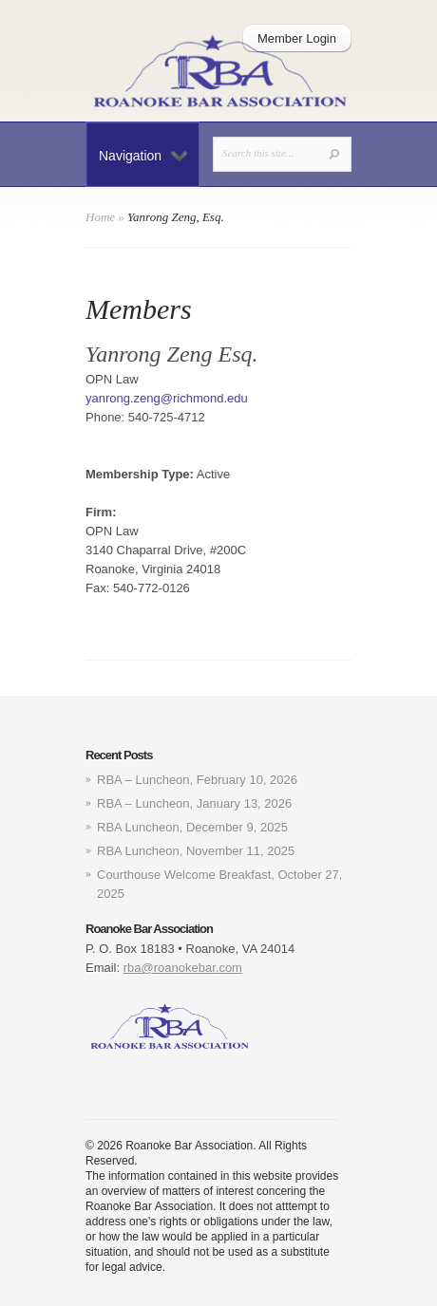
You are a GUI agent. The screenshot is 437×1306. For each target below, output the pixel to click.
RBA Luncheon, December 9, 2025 (192, 827)
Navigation (143, 155)
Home (100, 217)
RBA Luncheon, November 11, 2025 (195, 851)
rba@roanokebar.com (183, 968)
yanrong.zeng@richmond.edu (167, 398)
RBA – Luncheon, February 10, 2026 (197, 780)
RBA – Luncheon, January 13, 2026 (194, 803)
